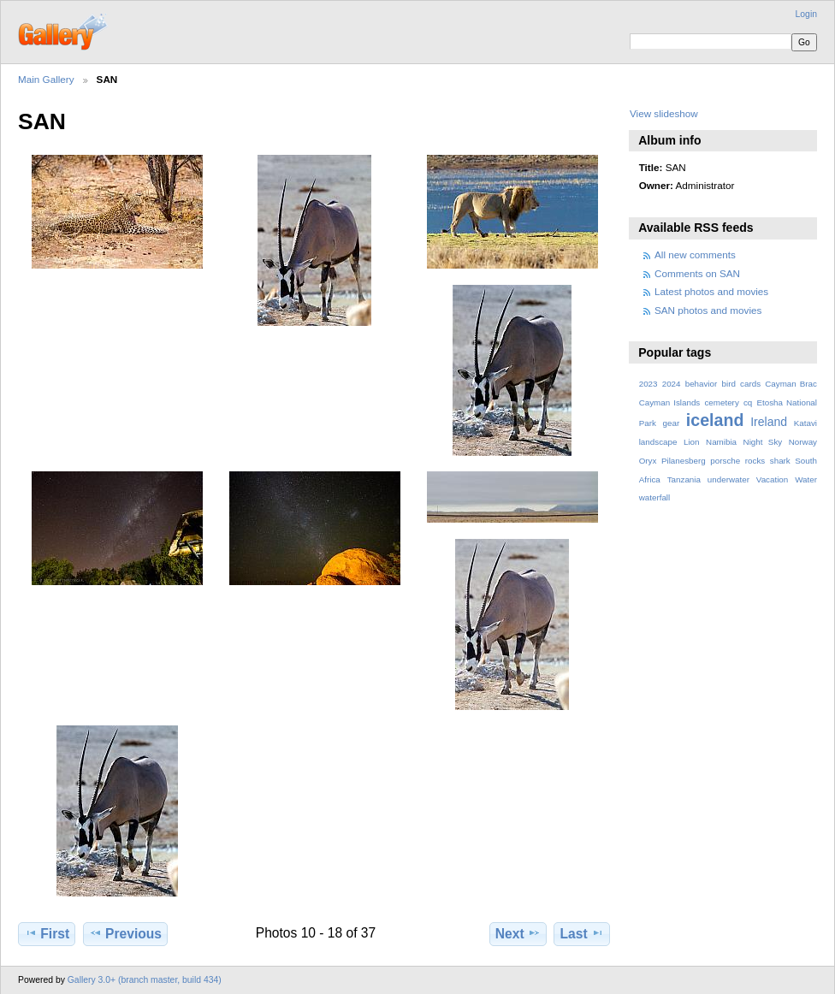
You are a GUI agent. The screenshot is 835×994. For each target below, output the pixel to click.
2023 (648, 383)
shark (780, 460)
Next (518, 933)
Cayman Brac (791, 383)
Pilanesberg (683, 460)
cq (747, 402)
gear (671, 423)
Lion (692, 442)
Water (806, 479)
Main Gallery (46, 79)
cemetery (721, 402)
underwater (728, 479)
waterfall (655, 497)
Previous (125, 933)
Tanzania (684, 479)
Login (806, 14)
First (46, 933)
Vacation (772, 479)
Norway (803, 442)
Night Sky (763, 442)
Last (582, 933)
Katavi (805, 423)
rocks (755, 460)
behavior (701, 383)
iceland (715, 420)
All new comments (695, 254)
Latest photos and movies (711, 291)
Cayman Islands (670, 402)
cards (750, 383)
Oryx (648, 460)
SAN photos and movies (707, 310)
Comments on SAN (697, 273)
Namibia (721, 442)
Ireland (768, 422)
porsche (725, 460)
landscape (658, 442)
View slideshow (664, 113)
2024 (671, 383)
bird (729, 383)
